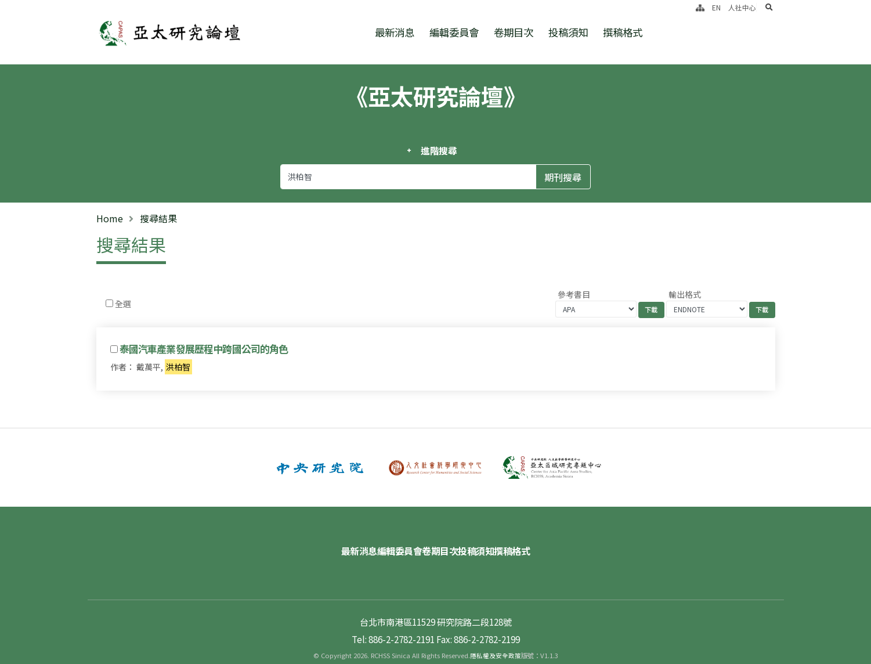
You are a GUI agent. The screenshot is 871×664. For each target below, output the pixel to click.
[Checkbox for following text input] (109, 303)
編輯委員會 (454, 32)
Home (109, 218)
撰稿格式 (622, 32)
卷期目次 (513, 32)
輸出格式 (684, 294)
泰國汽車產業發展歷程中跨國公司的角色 (204, 349)
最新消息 (394, 32)
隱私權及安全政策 (495, 638)
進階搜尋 (439, 151)
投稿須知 (568, 32)
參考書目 (574, 294)
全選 (123, 303)
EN (716, 7)
